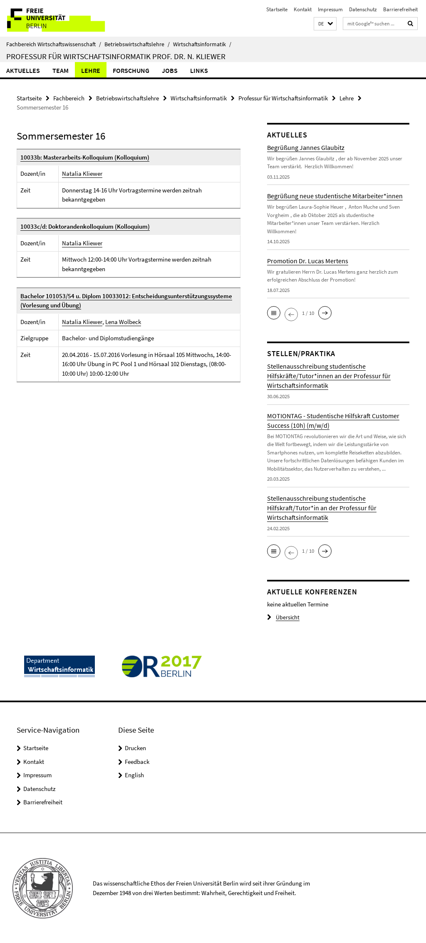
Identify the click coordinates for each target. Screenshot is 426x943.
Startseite (276, 9)
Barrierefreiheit (400, 9)
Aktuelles (23, 70)
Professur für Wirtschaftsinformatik (283, 98)
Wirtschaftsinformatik (202, 44)
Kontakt (303, 9)
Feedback (137, 762)
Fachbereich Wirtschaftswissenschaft (53, 44)
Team (60, 70)
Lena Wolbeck (123, 322)
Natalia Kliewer (82, 173)
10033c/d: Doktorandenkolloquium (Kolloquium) (85, 226)
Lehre (90, 70)
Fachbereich (68, 98)
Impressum (330, 9)
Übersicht (282, 617)
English (134, 775)
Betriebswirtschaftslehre (137, 44)
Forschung (131, 70)
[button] (325, 24)
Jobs (170, 70)
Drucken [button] (135, 748)
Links (199, 70)
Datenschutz (363, 9)
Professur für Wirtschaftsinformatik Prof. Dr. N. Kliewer (115, 56)
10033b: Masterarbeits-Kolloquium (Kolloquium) (84, 157)
